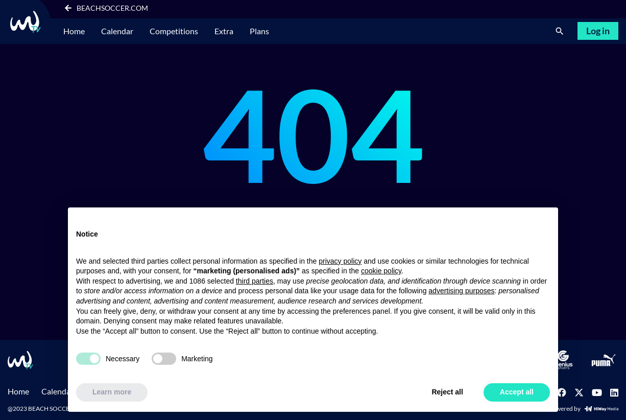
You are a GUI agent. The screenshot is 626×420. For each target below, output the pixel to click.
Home (74, 31)
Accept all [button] (517, 392)
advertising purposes (461, 291)
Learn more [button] (111, 392)
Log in (598, 30)
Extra (223, 31)
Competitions (174, 31)
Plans (259, 31)
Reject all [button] (447, 392)
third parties (254, 281)
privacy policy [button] (340, 261)
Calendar (117, 31)
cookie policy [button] (381, 271)
